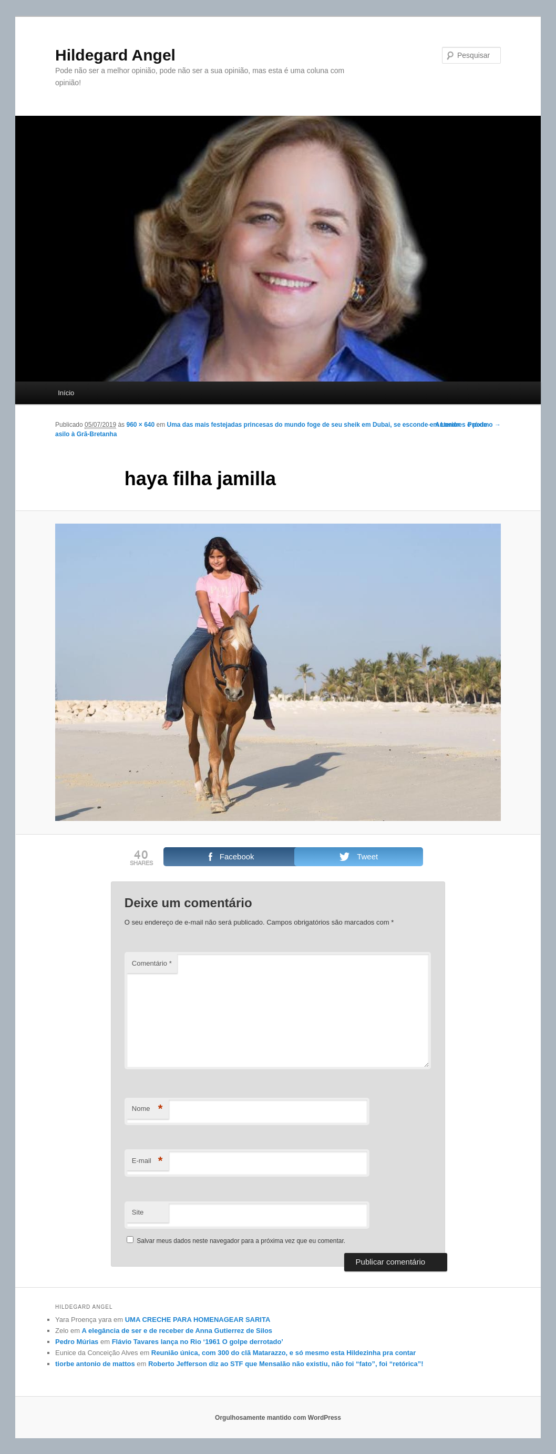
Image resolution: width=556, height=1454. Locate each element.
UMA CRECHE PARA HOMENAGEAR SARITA (198, 1319)
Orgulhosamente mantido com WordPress (278, 1417)
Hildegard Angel (115, 55)
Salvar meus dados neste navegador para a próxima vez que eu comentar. (241, 1241)
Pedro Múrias (76, 1342)
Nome (147, 1109)
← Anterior (443, 424)
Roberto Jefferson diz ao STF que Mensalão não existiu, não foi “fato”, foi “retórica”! (286, 1364)
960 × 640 (140, 424)
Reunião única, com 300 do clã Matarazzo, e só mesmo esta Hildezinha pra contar (283, 1353)
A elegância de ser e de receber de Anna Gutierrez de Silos (177, 1331)
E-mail (147, 1161)
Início (66, 393)
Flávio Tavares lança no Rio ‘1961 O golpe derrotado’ (197, 1342)
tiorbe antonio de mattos (95, 1364)
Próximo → (484, 424)
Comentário (152, 963)
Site (137, 1212)
